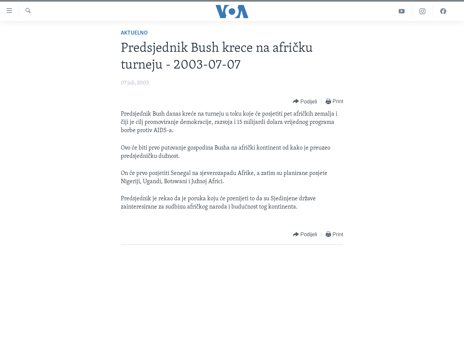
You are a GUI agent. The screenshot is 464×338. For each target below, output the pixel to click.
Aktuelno (134, 33)
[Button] (305, 101)
